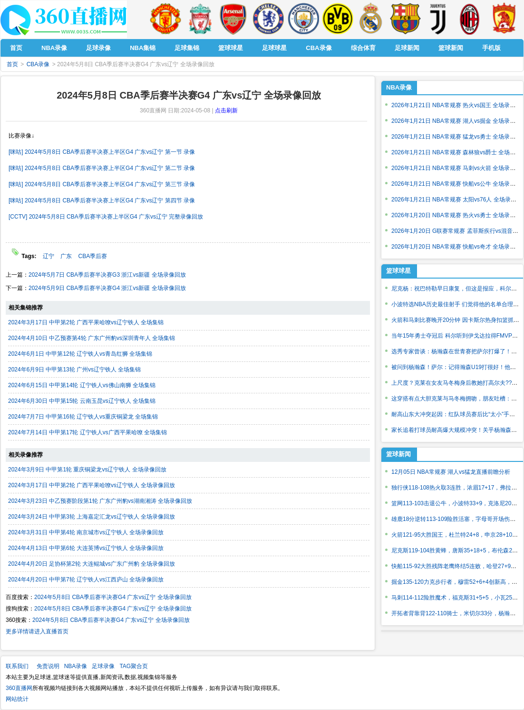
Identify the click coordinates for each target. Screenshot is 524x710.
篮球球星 (398, 270)
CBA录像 (38, 64)
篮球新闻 (398, 454)
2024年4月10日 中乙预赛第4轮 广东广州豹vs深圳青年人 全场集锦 (91, 338)
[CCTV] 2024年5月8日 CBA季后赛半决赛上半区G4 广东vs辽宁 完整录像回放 (106, 216)
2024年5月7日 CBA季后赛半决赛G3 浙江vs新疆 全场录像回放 (107, 274)
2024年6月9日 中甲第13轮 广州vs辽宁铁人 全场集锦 (74, 369)
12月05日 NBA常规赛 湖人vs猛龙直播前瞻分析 (450, 472)
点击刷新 (226, 110)
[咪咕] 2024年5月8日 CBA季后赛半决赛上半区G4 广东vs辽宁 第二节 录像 (102, 168)
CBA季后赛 (92, 256)
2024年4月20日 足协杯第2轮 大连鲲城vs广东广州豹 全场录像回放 (91, 563)
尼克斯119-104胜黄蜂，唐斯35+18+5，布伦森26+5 (456, 550)
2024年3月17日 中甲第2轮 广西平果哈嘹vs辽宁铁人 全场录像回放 (91, 485)
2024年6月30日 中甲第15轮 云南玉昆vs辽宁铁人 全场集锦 (81, 401)
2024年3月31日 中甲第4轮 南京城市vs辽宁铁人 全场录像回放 (86, 532)
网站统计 (17, 699)
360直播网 (19, 688)
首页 (12, 64)
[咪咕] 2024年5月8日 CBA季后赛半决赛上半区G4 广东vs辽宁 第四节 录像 (102, 200)
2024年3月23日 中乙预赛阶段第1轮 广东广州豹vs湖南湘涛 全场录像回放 (100, 501)
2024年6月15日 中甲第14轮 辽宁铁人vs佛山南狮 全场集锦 (81, 385)
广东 (66, 256)
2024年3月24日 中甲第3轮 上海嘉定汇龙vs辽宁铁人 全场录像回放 (91, 516)
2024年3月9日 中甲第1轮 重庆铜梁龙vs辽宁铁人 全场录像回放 (87, 469)
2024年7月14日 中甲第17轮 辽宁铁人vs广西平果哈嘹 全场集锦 (87, 432)
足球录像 (103, 666)
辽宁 (48, 256)
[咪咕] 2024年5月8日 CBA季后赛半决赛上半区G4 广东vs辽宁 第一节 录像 (102, 152)
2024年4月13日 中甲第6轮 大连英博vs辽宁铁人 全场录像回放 (86, 548)
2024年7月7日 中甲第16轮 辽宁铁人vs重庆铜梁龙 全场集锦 (83, 416)
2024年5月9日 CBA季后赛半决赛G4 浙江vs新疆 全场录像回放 (107, 288)
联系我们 (17, 666)
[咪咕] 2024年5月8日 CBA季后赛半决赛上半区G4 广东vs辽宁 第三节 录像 (102, 184)
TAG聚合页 (133, 666)
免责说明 (48, 666)
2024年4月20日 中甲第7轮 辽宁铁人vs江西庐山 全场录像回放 (86, 579)
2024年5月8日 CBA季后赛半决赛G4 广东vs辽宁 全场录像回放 (113, 597)
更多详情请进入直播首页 (37, 631)
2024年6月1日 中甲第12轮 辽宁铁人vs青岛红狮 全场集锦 (80, 353)
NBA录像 (399, 87)
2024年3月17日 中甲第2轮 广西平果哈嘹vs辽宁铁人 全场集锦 (86, 322)
